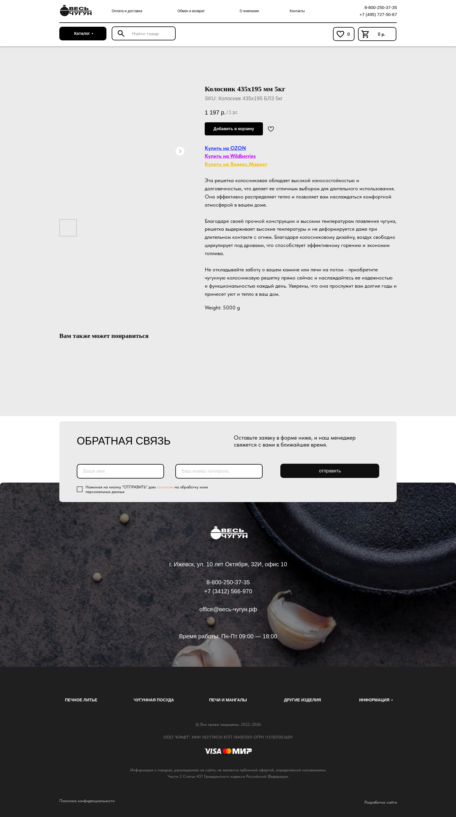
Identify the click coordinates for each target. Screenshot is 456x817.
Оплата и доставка (127, 11)
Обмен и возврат (191, 11)
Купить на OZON (225, 148)
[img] (75, 11)
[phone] (219, 471)
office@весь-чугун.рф (228, 609)
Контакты (297, 11)
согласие (165, 487)
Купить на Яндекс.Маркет (236, 164)
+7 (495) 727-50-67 (378, 14)
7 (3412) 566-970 (230, 591)
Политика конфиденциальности (87, 800)
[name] (120, 471)
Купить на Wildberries (230, 156)
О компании (249, 11)
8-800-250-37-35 (380, 7)
